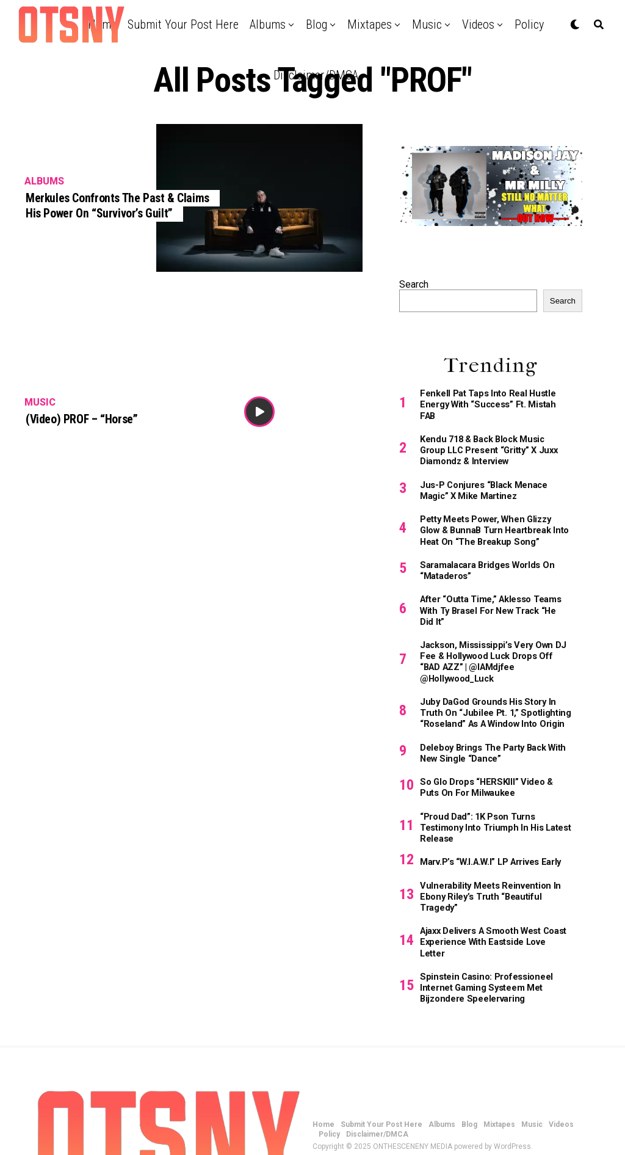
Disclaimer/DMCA (315, 75)
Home (323, 1075)
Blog (316, 24)
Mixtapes (369, 24)
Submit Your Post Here (183, 24)
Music (427, 24)
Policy (529, 24)
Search (413, 284)
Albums (268, 24)
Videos (478, 24)
